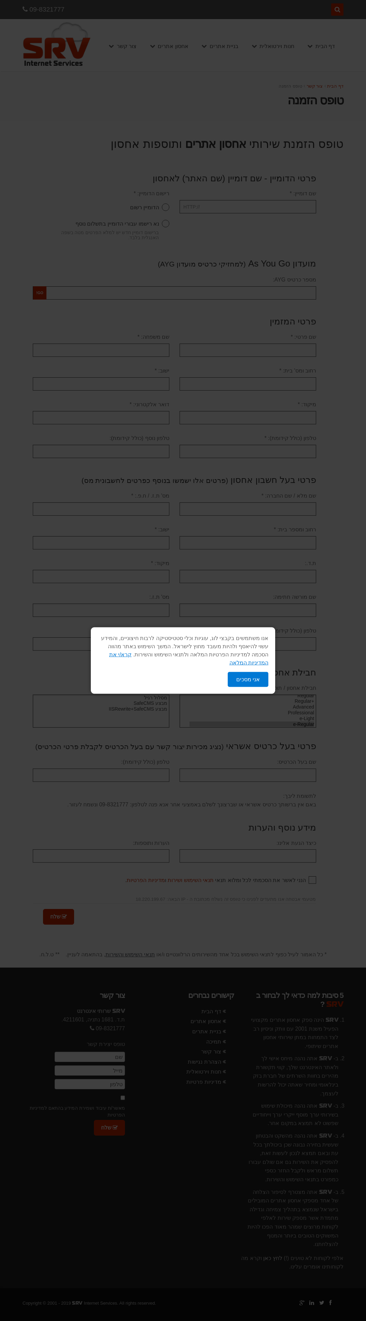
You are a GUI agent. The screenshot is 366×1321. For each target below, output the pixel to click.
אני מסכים (248, 679)
